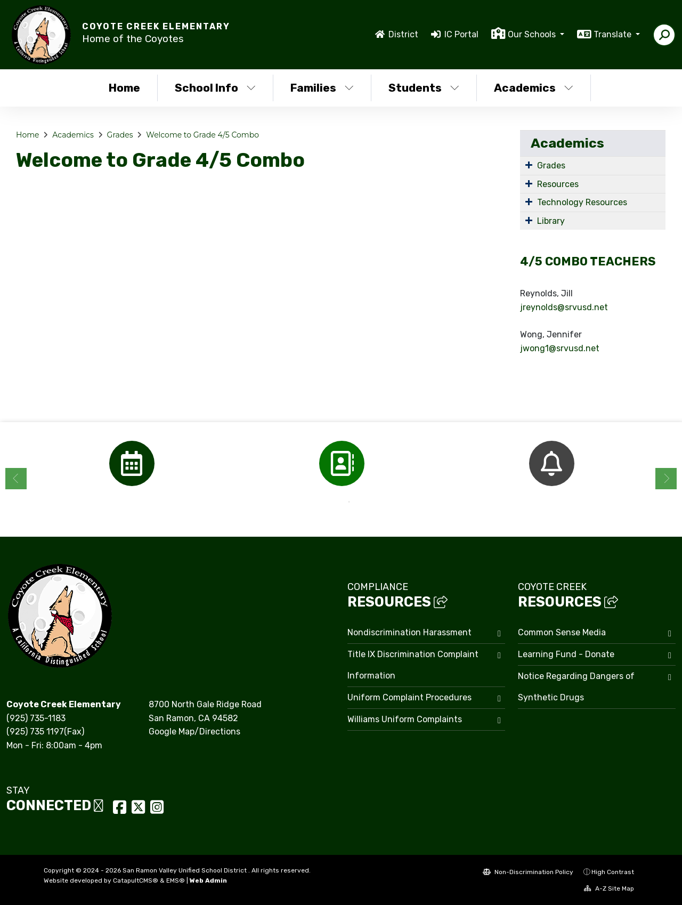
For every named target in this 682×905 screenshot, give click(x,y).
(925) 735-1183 (36, 718)
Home (124, 87)
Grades (120, 135)
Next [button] (666, 478)
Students (423, 87)
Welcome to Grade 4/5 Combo (202, 135)
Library (551, 221)
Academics (533, 87)
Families (322, 87)
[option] (132, 463)
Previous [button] (16, 478)
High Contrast (612, 872)
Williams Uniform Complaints (404, 719)
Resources (558, 184)
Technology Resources (582, 202)
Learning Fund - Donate (566, 654)
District (403, 34)
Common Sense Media (562, 632)
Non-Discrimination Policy (528, 872)
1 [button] (333, 502)
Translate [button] (614, 34)
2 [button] (349, 502)
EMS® (175, 880)
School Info (215, 87)
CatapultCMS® (135, 880)
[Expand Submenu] (529, 164)
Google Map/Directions (194, 731)
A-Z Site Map (609, 888)
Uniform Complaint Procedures (409, 697)
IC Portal (461, 34)
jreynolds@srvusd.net (564, 307)
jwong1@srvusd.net (559, 348)
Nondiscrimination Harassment (409, 632)
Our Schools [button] (533, 34)
